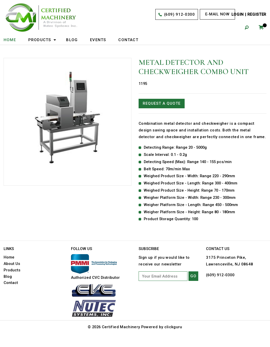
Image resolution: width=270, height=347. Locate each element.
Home (10, 40)
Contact (128, 40)
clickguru (174, 334)
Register (256, 14)
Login (237, 14)
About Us (12, 271)
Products (39, 40)
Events (98, 40)
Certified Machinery (121, 334)
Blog (72, 40)
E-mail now (217, 14)
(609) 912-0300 (179, 14)
